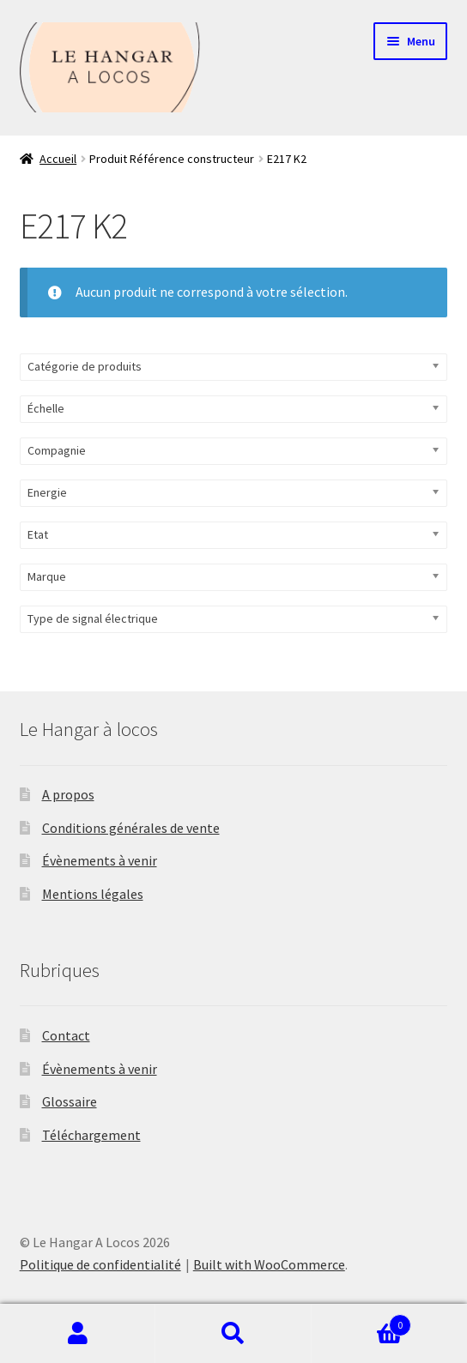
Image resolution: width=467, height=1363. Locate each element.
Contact (66, 1035)
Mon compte (77, 1334)
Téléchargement (91, 1134)
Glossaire (69, 1101)
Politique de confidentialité (100, 1264)
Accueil (57, 158)
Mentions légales (92, 893)
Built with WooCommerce (269, 1264)
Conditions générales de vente (131, 827)
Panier (362, 1321)
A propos (68, 794)
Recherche (233, 1334)
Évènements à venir (99, 860)
